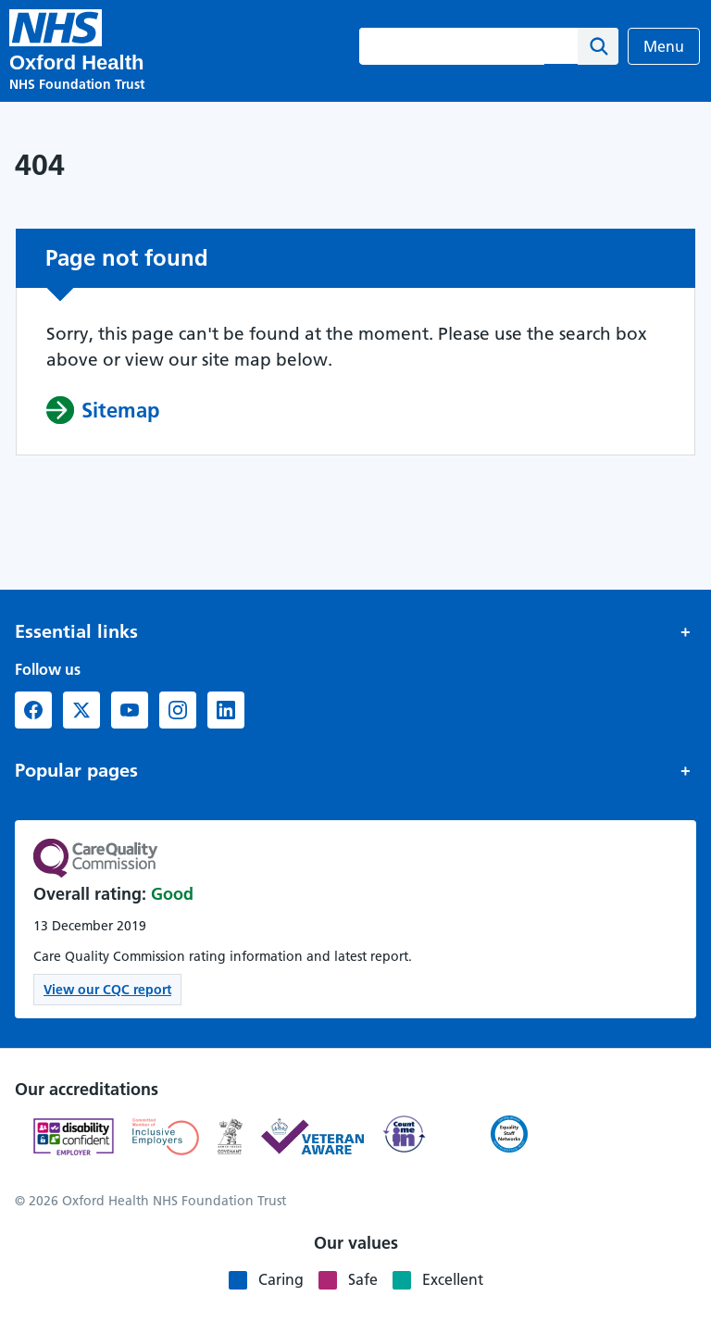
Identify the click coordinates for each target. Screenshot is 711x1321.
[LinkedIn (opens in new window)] (225, 710)
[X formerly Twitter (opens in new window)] (81, 710)
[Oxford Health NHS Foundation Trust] (55, 27)
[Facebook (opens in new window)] (33, 710)
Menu (663, 46)
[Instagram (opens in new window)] (177, 710)
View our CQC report (107, 989)
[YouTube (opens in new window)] (129, 710)
